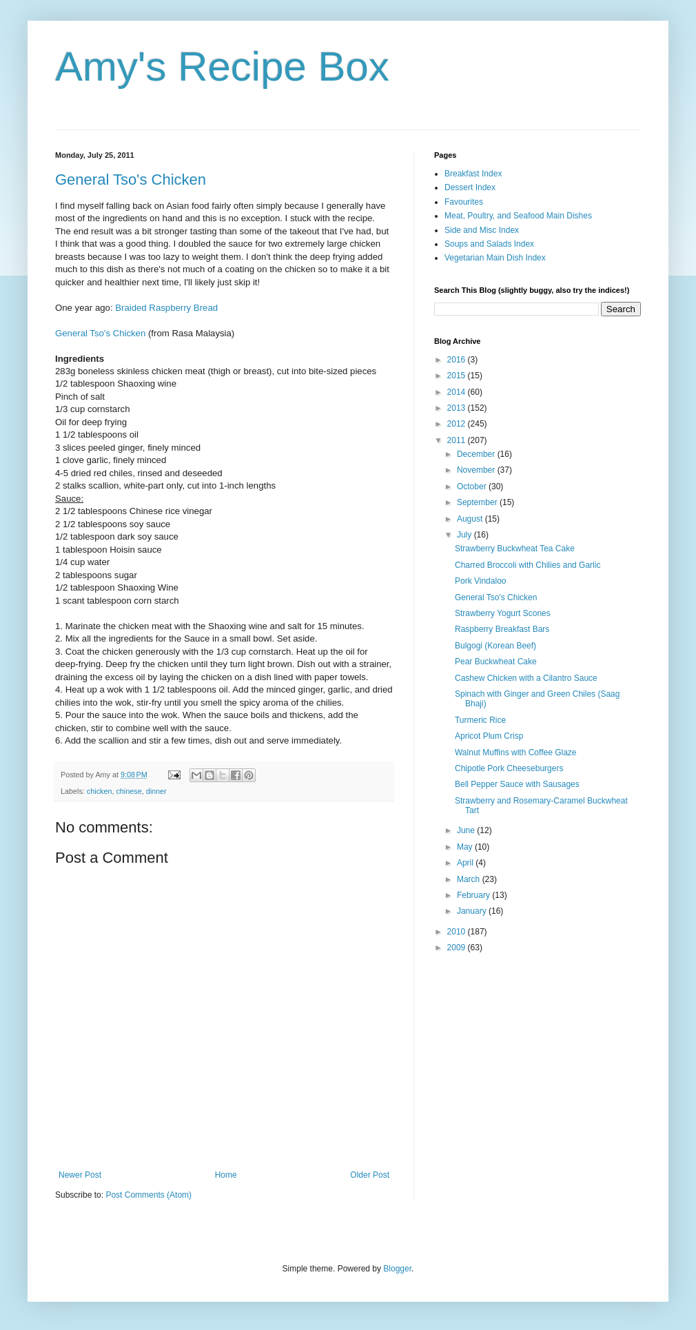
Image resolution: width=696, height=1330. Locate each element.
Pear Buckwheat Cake (496, 661)
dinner (156, 791)
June (467, 830)
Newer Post (80, 1175)
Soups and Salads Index (489, 244)
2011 (457, 440)
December (477, 454)
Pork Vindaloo (480, 581)
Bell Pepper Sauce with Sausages (517, 784)
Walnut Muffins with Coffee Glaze (516, 752)
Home (226, 1175)
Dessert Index (469, 187)
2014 (457, 392)
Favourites (463, 202)
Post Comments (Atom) (148, 1195)
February (474, 895)
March (469, 879)
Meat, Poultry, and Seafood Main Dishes (518, 216)
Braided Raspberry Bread (166, 308)
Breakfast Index (473, 173)
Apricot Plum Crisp (489, 736)
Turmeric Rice (480, 720)
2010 (457, 932)
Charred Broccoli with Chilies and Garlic (527, 565)
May (466, 847)
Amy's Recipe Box (222, 66)
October (473, 486)
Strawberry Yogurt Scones (503, 613)
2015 (457, 375)
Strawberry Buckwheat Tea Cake (515, 548)
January (473, 911)
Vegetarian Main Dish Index (495, 258)
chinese (128, 791)
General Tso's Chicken (130, 179)
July (465, 535)
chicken (99, 791)
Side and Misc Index (481, 230)
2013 (457, 408)
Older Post (369, 1175)
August (471, 519)
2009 (457, 947)
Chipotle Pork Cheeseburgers (509, 768)
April (466, 863)
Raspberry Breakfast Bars (502, 629)
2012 (457, 424)
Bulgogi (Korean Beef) (495, 646)
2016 (457, 360)
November (477, 470)
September (478, 502)
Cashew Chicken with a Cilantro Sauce (526, 678)
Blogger (397, 1268)
